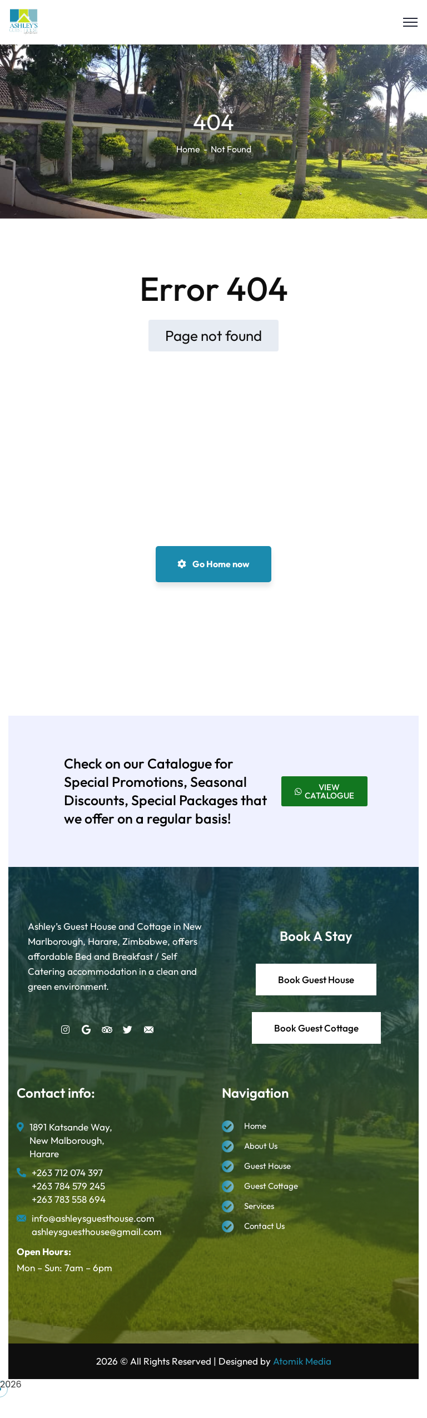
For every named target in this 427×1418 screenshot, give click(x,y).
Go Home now (213, 563)
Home (188, 149)
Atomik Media (302, 1361)
